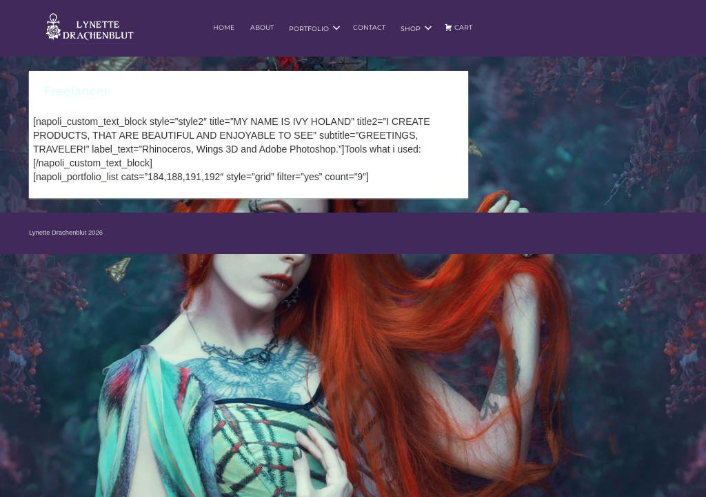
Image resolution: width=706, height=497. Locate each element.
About (262, 27)
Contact (369, 27)
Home (223, 27)
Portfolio (315, 28)
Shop (416, 28)
